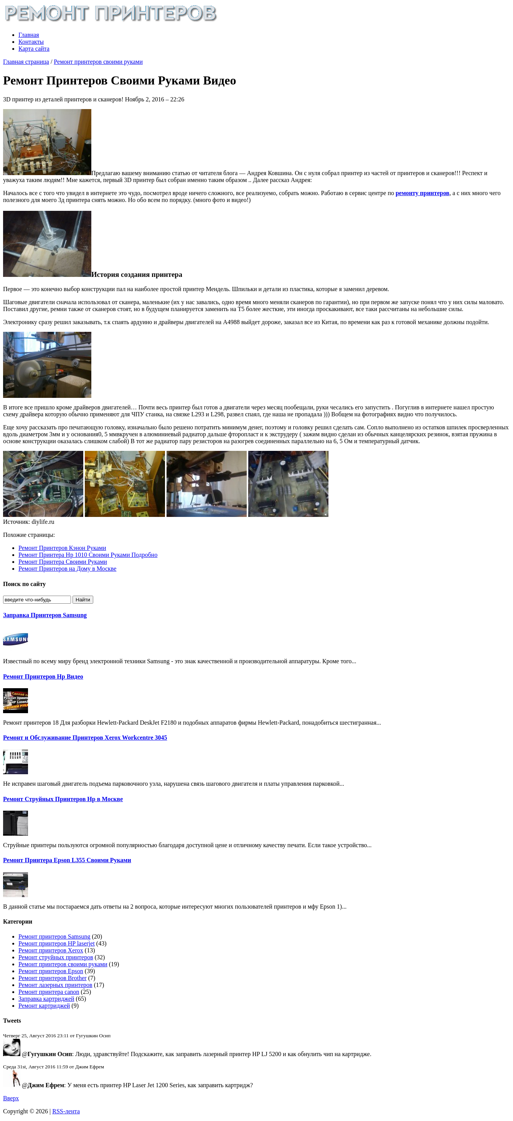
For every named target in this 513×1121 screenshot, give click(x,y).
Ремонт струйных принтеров (55, 957)
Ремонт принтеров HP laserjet (56, 943)
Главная (28, 34)
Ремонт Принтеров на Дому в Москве (67, 568)
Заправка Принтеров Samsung (45, 615)
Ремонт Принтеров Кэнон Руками (62, 548)
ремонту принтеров (422, 193)
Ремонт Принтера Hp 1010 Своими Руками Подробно (87, 554)
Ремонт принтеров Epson (50, 971)
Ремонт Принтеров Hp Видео (43, 676)
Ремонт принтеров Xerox (50, 950)
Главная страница (26, 61)
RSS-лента (66, 1111)
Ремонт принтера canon (48, 992)
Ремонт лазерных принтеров (55, 985)
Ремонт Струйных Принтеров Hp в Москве (63, 799)
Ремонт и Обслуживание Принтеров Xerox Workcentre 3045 (85, 737)
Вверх (11, 1098)
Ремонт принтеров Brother (52, 978)
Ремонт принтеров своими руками (98, 61)
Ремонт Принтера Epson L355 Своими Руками (67, 860)
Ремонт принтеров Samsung (54, 936)
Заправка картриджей (46, 998)
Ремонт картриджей (44, 1005)
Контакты (31, 41)
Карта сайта (33, 48)
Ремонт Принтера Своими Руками (62, 561)
